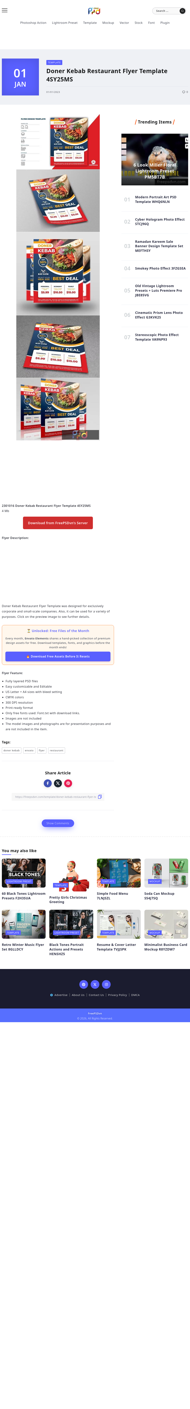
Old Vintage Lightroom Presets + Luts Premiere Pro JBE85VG (158, 290)
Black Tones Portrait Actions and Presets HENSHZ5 (66, 949)
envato (29, 750)
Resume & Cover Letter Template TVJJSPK (116, 946)
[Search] (169, 11)
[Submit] (182, 11)
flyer (42, 750)
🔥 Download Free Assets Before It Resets (58, 656)
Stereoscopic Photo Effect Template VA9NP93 (157, 337)
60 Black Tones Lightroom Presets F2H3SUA (24, 895)
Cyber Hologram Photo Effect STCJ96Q (160, 221)
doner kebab (12, 750)
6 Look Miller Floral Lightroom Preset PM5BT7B (154, 171)
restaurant (56, 750)
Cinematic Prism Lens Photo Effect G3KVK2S (159, 314)
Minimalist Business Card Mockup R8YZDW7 (165, 946)
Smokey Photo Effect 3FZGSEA (160, 268)
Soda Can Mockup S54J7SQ (159, 895)
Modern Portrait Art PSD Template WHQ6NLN (155, 199)
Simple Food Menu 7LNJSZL (112, 895)
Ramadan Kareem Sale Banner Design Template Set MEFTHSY (159, 246)
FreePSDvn (95, 1013)
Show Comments (58, 823)
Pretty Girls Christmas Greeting (68, 899)
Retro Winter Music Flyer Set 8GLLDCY (23, 946)
